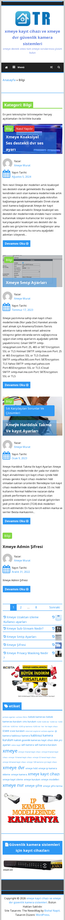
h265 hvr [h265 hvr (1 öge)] (14, 726)
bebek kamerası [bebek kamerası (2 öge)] (36, 716)
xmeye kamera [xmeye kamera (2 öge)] (19, 774)
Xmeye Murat (22, 165)
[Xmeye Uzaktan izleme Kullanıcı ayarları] (57, 618)
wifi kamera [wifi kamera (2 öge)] (27, 744)
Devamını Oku (16, 243)
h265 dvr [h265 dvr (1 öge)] (6, 726)
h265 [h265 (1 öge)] (60, 722)
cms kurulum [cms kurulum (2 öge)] (29, 721)
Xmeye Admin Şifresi (23, 546)
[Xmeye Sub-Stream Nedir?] (57, 630)
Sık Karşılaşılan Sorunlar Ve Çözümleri (25, 410)
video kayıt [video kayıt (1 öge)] (16, 745)
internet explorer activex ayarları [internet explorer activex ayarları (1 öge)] (39, 731)
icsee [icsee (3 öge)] (6, 731)
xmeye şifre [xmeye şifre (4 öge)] (33, 785)
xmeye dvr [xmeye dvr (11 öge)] (14, 767)
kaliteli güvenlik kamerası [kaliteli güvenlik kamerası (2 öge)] (27, 740)
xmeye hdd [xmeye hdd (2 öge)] (31, 768)
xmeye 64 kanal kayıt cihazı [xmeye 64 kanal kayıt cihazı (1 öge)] (14, 762)
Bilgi (9, 129)
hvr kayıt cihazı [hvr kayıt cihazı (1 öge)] (51, 726)
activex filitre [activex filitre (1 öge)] (21, 717)
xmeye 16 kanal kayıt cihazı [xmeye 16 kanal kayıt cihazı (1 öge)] (20, 757)
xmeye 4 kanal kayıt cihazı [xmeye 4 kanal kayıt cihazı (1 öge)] (29, 752)
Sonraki (54, 607)
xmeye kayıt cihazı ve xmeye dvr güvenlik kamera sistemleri (32, 37)
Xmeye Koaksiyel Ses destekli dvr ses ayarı (24, 143)
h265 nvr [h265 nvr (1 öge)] (37, 726)
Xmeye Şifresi (16, 645)
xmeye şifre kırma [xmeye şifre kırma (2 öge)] (52, 785)
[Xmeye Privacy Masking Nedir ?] (57, 654)
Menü (20, 67)
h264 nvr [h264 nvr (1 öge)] (53, 722)
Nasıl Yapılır (24, 129)
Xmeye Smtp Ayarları (26, 282)
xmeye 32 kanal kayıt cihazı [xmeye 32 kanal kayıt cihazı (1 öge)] (44, 757)
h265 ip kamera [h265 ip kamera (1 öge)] (25, 726)
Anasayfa (9, 80)
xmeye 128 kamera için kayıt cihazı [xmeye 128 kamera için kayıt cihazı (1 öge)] (42, 762)
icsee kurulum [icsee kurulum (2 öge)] (17, 730)
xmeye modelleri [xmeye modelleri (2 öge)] (50, 779)
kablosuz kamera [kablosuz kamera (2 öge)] (21, 735)
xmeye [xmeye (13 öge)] (10, 751)
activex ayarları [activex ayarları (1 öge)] (9, 717)
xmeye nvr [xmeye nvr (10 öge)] (13, 785)
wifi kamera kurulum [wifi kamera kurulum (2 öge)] (46, 744)
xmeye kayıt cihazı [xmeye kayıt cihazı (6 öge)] (44, 773)
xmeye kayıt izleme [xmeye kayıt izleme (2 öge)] (13, 779)
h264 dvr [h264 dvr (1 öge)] (45, 722)
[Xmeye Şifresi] (57, 646)
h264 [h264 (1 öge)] (39, 722)
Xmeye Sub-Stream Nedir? (25, 628)
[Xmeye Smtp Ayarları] (57, 638)
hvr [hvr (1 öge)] (42, 726)
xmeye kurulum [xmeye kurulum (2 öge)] (32, 779)
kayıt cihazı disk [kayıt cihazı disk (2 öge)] (49, 740)
